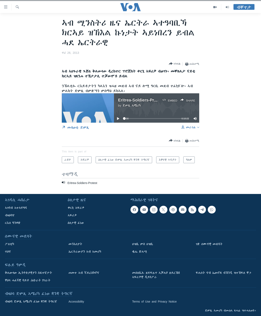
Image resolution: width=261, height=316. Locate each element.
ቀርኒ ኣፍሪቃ (76, 208)
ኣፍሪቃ (72, 215)
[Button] (174, 64)
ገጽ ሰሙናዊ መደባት (209, 244)
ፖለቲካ (9, 244)
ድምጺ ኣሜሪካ (132, 105)
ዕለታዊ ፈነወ (76, 223)
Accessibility (76, 301)
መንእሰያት (75, 244)
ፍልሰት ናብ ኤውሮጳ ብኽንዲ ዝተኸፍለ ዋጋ (223, 273)
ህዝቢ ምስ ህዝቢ (142, 244)
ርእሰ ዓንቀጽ (13, 223)
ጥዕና (8, 251)
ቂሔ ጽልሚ (139, 251)
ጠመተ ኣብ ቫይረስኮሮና (84, 273)
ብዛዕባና (9, 215)
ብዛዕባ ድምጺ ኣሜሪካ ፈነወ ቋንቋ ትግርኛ (31, 301)
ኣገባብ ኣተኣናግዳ (16, 208)
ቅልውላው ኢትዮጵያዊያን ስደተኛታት (28, 273)
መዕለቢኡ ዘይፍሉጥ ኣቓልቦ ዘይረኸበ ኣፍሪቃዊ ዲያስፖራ (156, 275)
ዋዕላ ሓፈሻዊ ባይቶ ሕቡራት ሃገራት (27, 280)
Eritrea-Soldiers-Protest (141, 99)
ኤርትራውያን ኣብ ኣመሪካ (85, 251)
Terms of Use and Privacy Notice (154, 301)
